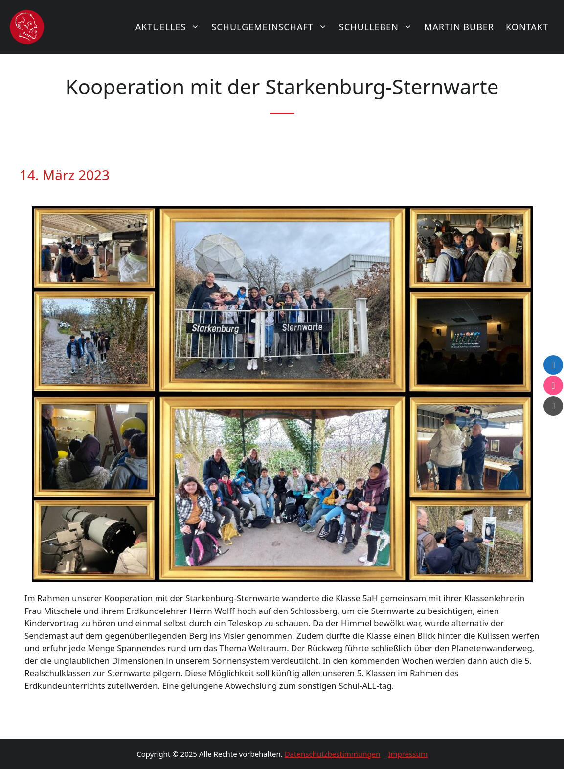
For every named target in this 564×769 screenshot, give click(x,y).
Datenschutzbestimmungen (333, 754)
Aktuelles (170, 27)
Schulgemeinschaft (272, 27)
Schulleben (378, 27)
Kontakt (527, 27)
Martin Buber (459, 27)
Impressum (407, 754)
